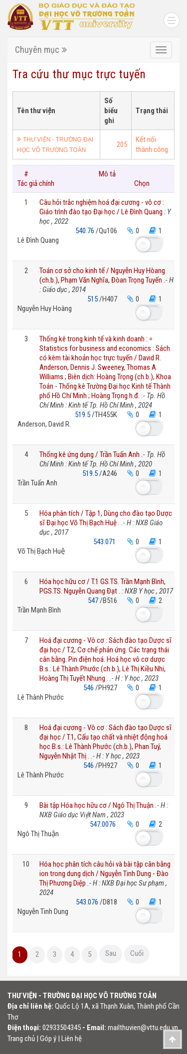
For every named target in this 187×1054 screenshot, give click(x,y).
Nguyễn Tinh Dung (42, 911)
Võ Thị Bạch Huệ (41, 551)
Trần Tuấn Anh (37, 482)
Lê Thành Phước (40, 697)
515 (93, 299)
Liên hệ (71, 1038)
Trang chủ (21, 1038)
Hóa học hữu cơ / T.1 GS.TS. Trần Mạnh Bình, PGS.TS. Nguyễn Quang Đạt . (106, 586)
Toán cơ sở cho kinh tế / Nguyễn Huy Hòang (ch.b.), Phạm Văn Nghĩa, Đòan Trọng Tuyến (106, 280)
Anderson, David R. (44, 424)
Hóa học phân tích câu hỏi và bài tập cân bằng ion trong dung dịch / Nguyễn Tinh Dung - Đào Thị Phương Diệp (105, 878)
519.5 (83, 414)
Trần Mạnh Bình (39, 609)
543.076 (88, 902)
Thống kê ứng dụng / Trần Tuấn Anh (102, 459)
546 (89, 687)
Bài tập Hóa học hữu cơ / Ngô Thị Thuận (103, 810)
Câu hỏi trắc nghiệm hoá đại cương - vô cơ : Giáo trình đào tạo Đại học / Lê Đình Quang (105, 212)
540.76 (85, 230)
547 (94, 600)
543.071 (105, 541)
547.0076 (103, 824)
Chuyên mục (41, 49)
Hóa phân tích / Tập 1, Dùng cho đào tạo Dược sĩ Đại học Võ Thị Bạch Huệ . (105, 523)
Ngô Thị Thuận (38, 833)
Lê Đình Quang (38, 240)
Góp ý (48, 1038)
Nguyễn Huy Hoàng (44, 308)
